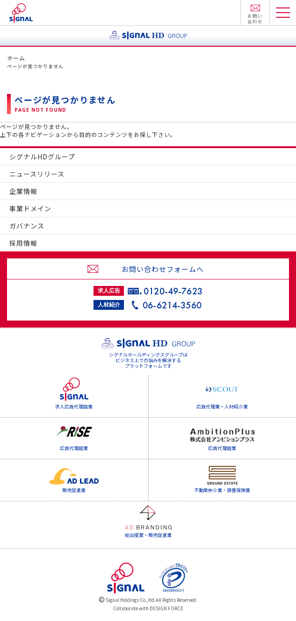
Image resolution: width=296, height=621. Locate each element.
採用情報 (23, 243)
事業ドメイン (30, 208)
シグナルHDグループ (42, 156)
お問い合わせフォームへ (163, 269)
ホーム (16, 58)
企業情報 (23, 191)
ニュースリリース (37, 173)
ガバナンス (26, 225)
